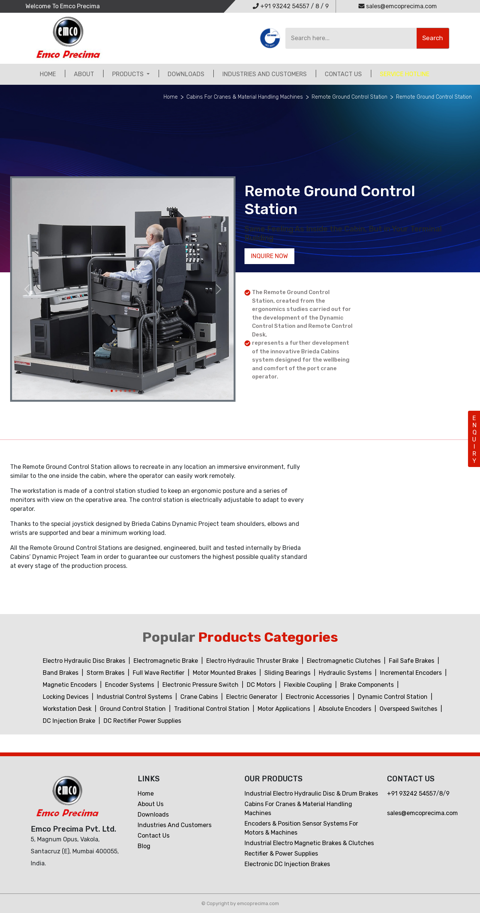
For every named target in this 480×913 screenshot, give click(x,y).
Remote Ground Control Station (349, 97)
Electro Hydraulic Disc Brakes (85, 660)
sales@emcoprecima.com (397, 6)
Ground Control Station (133, 708)
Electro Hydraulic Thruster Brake (253, 660)
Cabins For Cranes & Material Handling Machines (244, 97)
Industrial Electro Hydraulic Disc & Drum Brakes (311, 793)
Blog (144, 846)
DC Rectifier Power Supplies (142, 720)
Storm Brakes (106, 672)
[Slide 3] (121, 391)
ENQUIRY (474, 439)
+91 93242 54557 (281, 6)
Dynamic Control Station (393, 696)
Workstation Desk (68, 708)
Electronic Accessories (318, 696)
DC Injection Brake (70, 720)
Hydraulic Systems (346, 672)
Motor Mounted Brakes (225, 672)
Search (432, 38)
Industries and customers (264, 74)
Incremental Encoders (411, 672)
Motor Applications (285, 708)
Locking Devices (66, 696)
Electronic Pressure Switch (201, 684)
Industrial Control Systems (135, 696)
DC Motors (262, 684)
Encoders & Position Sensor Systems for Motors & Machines (301, 828)
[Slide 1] (112, 391)
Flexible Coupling (308, 684)
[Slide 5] (130, 391)
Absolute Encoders (345, 708)
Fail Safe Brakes (412, 660)
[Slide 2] (116, 391)
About (84, 74)
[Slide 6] (134, 391)
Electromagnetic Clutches (344, 660)
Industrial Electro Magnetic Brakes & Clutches (309, 843)
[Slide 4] (125, 391)
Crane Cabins (199, 696)
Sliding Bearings (288, 672)
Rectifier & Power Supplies (281, 853)
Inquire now (269, 256)
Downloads (186, 74)
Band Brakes (61, 672)
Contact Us (343, 74)
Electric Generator (252, 696)
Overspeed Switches (409, 708)
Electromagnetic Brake (167, 660)
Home (48, 74)
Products (128, 74)
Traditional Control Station (212, 708)
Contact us (154, 835)
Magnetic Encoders (70, 684)
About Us (151, 804)
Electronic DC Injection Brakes (287, 864)
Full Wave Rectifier (159, 672)
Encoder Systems (130, 684)
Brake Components (367, 684)
